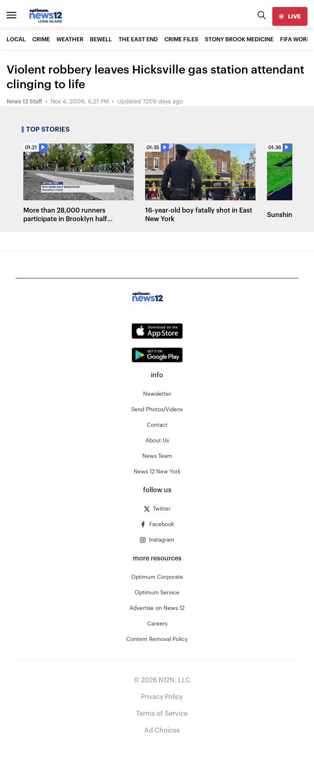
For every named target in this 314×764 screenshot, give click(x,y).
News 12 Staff (24, 102)
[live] (289, 16)
